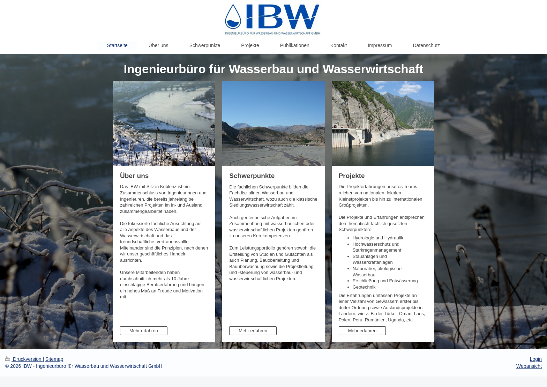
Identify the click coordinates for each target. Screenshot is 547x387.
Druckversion (24, 359)
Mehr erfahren (143, 330)
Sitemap (54, 359)
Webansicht (529, 366)
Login (536, 359)
